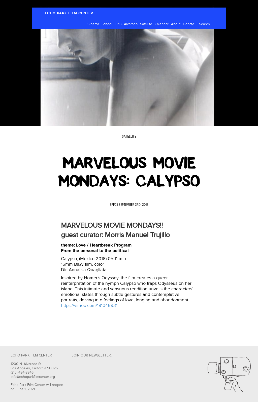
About (175, 24)
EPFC (113, 205)
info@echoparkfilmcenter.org (33, 377)
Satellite (146, 24)
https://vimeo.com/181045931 (89, 305)
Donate (188, 24)
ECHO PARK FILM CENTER (69, 13)
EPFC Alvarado (126, 24)
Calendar (162, 24)
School (107, 24)
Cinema (93, 24)
